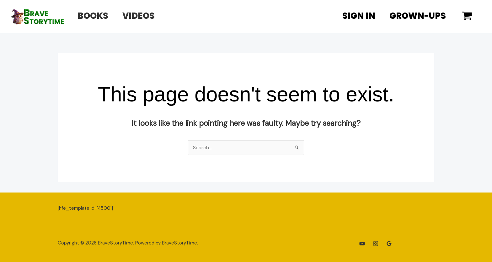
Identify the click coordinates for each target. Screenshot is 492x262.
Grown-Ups (416, 16)
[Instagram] (375, 243)
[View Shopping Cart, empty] (467, 17)
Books (94, 16)
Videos (143, 16)
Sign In (354, 16)
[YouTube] (362, 243)
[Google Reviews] (389, 243)
